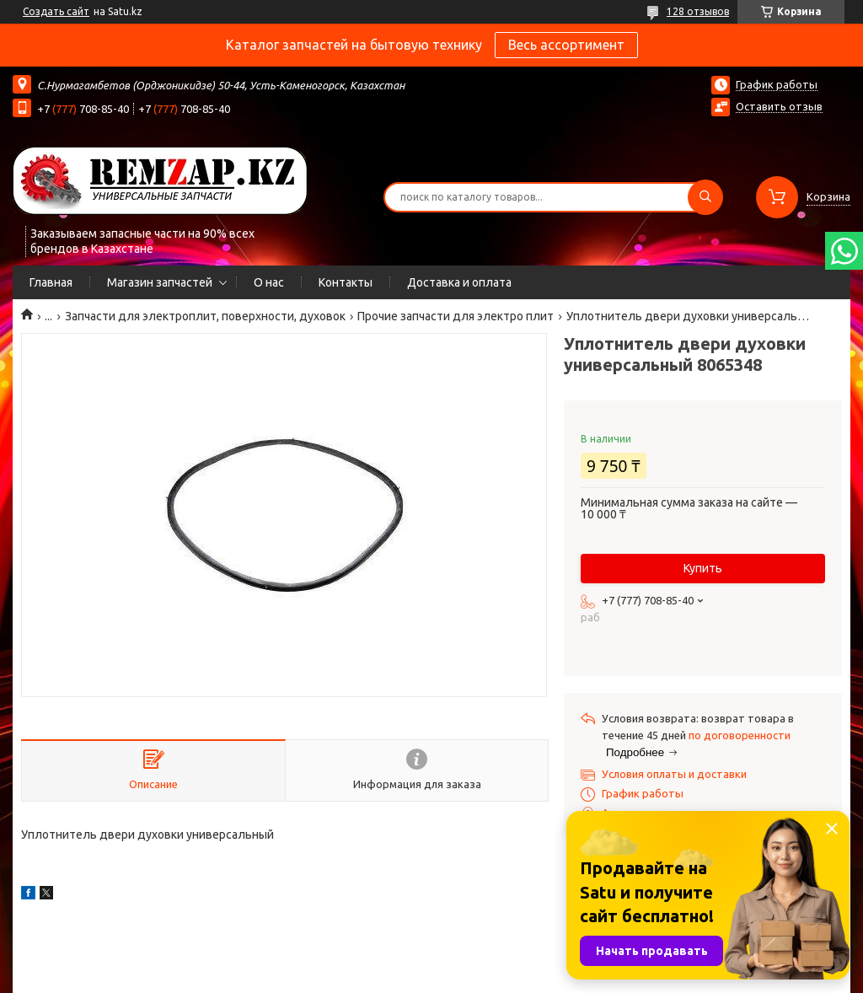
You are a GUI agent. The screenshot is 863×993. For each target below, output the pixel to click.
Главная (50, 282)
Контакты (346, 282)
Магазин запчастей (159, 282)
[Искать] (705, 197)
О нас (269, 282)
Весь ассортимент (566, 44)
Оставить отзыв (779, 106)
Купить (702, 568)
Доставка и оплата (459, 282)
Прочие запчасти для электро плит (455, 316)
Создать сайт (56, 11)
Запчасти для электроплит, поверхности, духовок (205, 316)
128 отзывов (698, 11)
